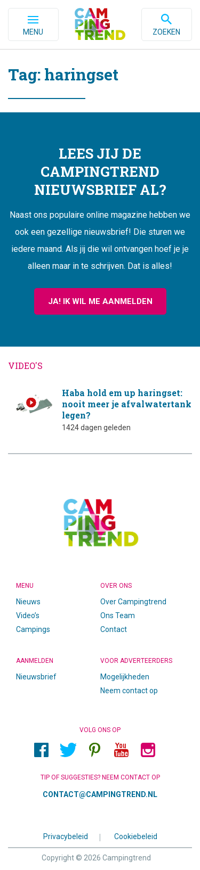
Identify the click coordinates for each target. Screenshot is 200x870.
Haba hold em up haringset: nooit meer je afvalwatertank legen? (100, 409)
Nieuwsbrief (36, 676)
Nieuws (28, 601)
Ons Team (117, 615)
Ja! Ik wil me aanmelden (100, 301)
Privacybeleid (65, 836)
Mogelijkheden (124, 676)
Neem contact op (129, 690)
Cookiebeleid (135, 836)
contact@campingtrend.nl (100, 794)
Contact (113, 629)
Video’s (27, 615)
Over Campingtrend (133, 601)
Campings (33, 629)
